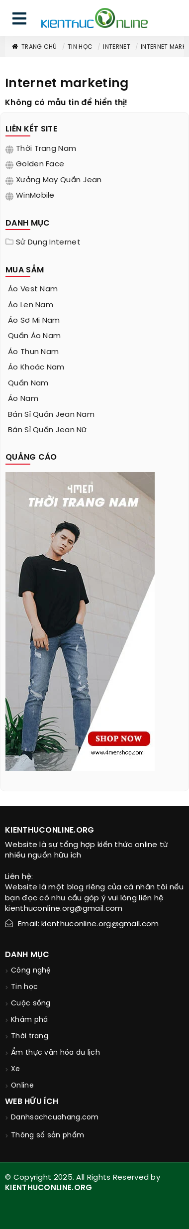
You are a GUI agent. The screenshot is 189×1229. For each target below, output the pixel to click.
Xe (15, 1069)
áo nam (23, 399)
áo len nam (30, 305)
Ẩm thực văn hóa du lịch (55, 1053)
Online (22, 1086)
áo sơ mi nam (34, 321)
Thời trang (29, 1036)
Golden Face (40, 164)
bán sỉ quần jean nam (51, 415)
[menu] (19, 20)
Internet (116, 47)
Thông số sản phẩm (47, 1135)
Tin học (80, 47)
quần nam (28, 383)
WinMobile (35, 196)
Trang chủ (34, 47)
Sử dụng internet (48, 242)
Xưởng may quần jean (59, 180)
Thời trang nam (46, 149)
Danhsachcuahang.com (55, 1117)
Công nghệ (31, 971)
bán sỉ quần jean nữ (47, 430)
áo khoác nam (36, 367)
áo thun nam (33, 352)
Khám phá (29, 1020)
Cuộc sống (31, 1003)
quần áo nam (34, 336)
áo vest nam (33, 289)
